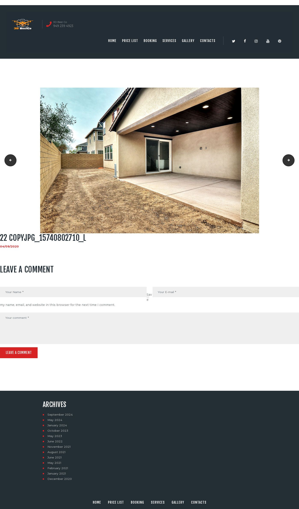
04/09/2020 (9, 246)
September (60, 416)
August (56, 453)
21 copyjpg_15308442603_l (9, 160)
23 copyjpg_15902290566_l (293, 160)
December (60, 480)
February (58, 469)
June (55, 443)
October (58, 432)
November (59, 448)
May (55, 421)
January (57, 426)
